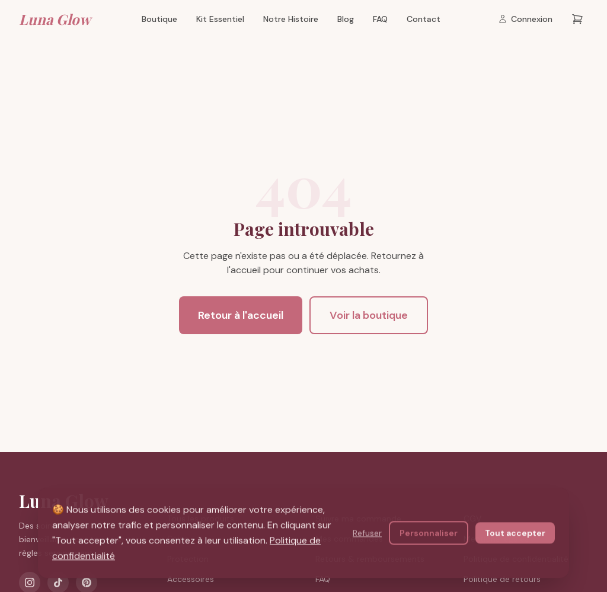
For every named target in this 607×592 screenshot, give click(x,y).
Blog (345, 19)
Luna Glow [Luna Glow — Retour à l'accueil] (55, 18)
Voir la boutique (369, 315)
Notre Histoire (290, 19)
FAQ (380, 19)
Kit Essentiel (220, 19)
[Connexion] (525, 18)
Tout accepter (515, 533)
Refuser (367, 533)
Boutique (159, 19)
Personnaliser (429, 533)
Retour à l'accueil (240, 315)
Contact (423, 19)
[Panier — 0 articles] (577, 19)
